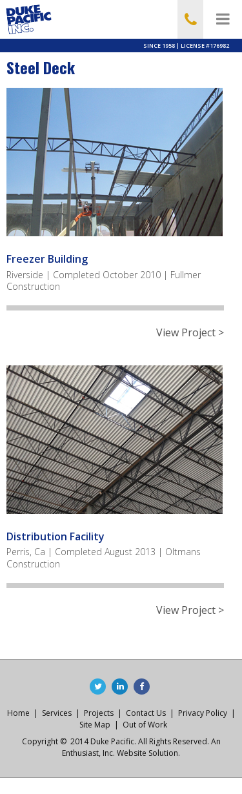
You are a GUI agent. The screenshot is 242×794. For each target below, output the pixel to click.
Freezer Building (47, 259)
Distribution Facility (55, 536)
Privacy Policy (202, 712)
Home (18, 712)
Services (57, 712)
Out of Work (145, 724)
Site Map (94, 724)
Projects (99, 712)
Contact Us (146, 712)
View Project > (190, 333)
